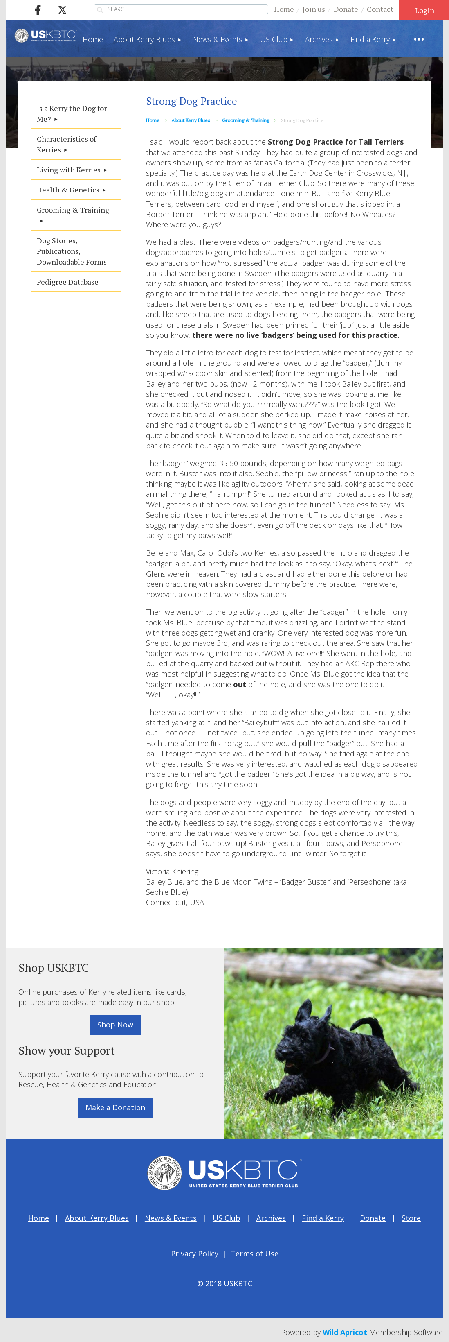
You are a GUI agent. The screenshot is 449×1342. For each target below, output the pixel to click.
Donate (346, 9)
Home (284, 9)
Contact (380, 9)
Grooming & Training (245, 120)
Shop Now (115, 1025)
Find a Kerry (323, 1218)
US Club (226, 1218)
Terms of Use (254, 1253)
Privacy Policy (194, 1253)
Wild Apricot (345, 1332)
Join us (314, 9)
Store (411, 1218)
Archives (271, 1218)
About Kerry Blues (190, 120)
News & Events (171, 1218)
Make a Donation (115, 1107)
